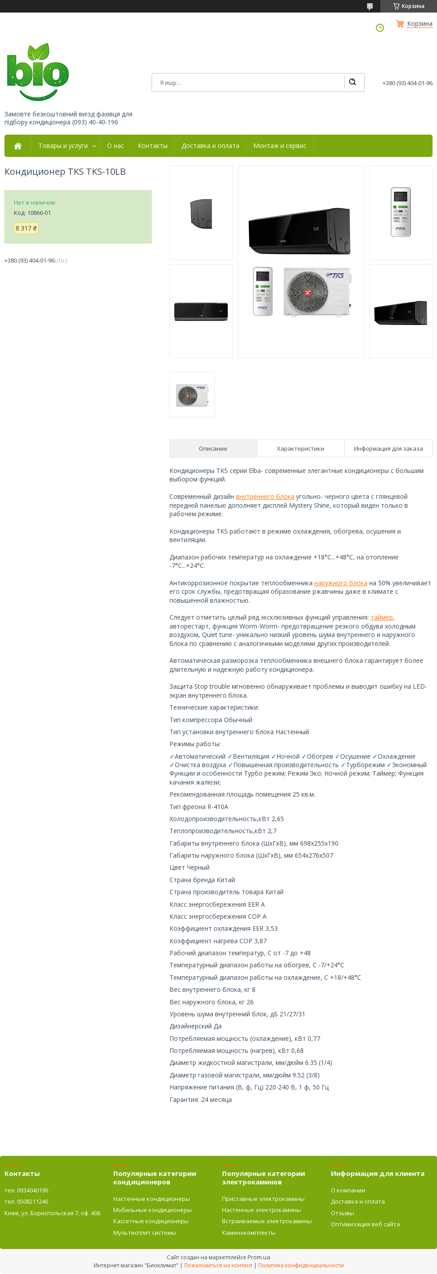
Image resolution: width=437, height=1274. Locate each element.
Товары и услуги (63, 146)
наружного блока (340, 583)
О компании (348, 1190)
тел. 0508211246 (26, 1201)
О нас (115, 146)
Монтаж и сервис (279, 146)
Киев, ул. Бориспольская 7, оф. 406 (52, 1213)
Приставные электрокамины (263, 1199)
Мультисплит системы (144, 1233)
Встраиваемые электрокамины (267, 1221)
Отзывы (342, 1213)
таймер (382, 617)
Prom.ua (258, 1257)
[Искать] (352, 82)
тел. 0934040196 (26, 1190)
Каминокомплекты (249, 1233)
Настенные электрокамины (261, 1210)
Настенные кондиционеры (151, 1199)
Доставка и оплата (210, 146)
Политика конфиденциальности (301, 1265)
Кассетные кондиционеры (151, 1221)
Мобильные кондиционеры (152, 1210)
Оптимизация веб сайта (365, 1224)
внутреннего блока (265, 496)
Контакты (153, 146)
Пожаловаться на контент (218, 1265)
